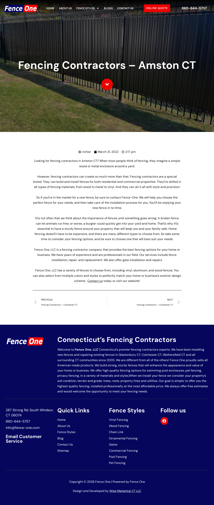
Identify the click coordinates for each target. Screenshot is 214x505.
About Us (65, 8)
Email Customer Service (24, 438)
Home (50, 8)
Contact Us (125, 8)
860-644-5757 (194, 8)
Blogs (108, 8)
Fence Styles (87, 8)
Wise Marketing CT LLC (125, 491)
